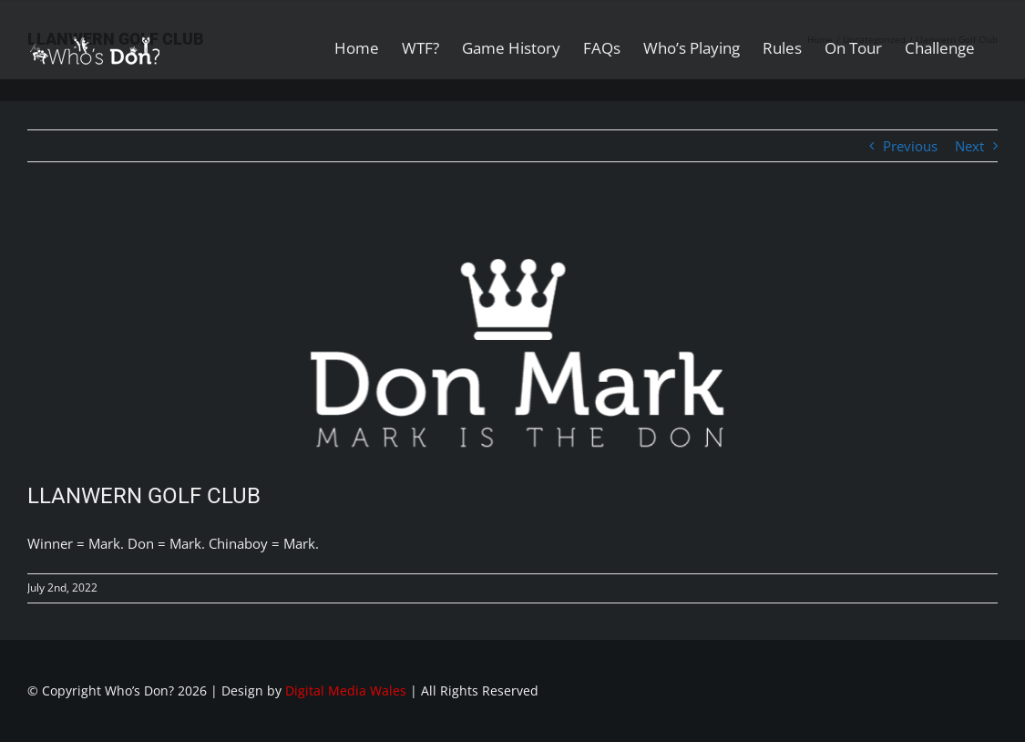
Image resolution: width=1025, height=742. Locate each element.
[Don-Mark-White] (512, 337)
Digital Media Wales (345, 690)
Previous (910, 146)
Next (969, 146)
